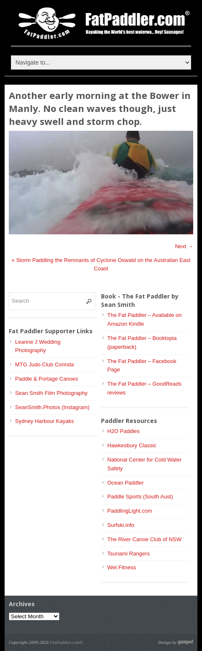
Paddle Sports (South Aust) (140, 496)
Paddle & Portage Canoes (46, 379)
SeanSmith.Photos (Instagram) (52, 407)
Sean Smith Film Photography (51, 393)
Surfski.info (120, 525)
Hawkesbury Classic (131, 445)
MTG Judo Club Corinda (44, 364)
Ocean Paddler (125, 483)
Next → (184, 246)
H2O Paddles (123, 431)
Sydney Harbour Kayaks (44, 421)
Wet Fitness (121, 567)
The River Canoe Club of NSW (144, 539)
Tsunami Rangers (128, 553)
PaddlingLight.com (129, 511)
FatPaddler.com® (66, 642)
